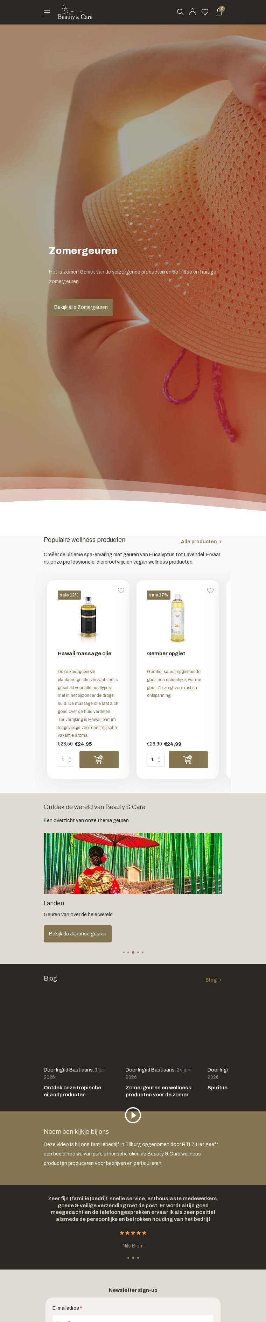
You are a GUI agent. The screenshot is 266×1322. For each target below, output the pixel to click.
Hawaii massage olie (84, 653)
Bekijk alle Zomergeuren (81, 307)
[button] (123, 952)
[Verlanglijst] (205, 12)
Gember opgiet (166, 653)
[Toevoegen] (99, 759)
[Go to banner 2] (133, 887)
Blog (211, 980)
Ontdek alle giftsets (71, 933)
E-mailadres (67, 1308)
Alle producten (199, 541)
